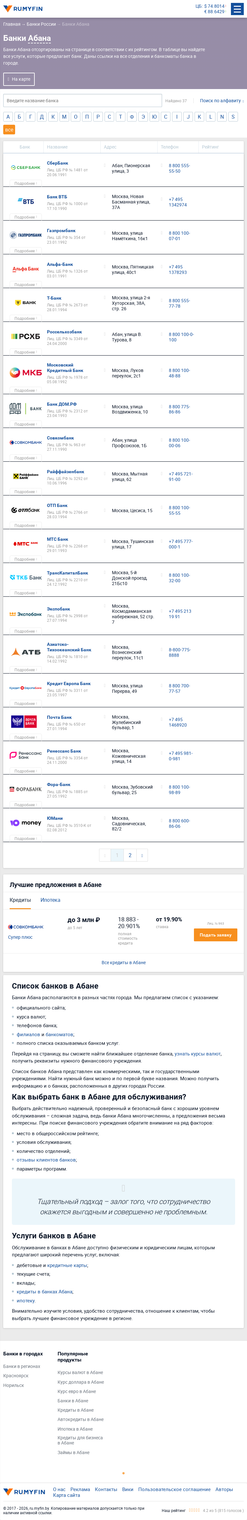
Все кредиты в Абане (124, 962)
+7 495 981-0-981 (181, 756)
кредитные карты (67, 1265)
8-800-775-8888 (180, 652)
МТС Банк (57, 539)
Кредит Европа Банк (69, 683)
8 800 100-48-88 (179, 373)
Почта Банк (59, 717)
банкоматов (59, 1034)
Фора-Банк (58, 784)
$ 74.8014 (214, 6)
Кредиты (20, 899)
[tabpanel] (27, 1371)
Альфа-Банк (60, 264)
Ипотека (50, 899)
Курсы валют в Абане (80, 1372)
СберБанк (57, 163)
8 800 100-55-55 (179, 510)
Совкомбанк (60, 437)
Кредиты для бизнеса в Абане (80, 1440)
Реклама (80, 1489)
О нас (59, 1489)
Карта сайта (66, 1495)
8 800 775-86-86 (179, 409)
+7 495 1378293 (178, 269)
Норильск (13, 1385)
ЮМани (55, 818)
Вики (127, 1489)
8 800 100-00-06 (179, 443)
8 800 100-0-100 (181, 337)
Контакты (106, 1489)
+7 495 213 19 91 (180, 614)
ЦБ (199, 6)
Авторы (224, 1489)
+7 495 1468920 (178, 722)
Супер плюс (20, 937)
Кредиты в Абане (76, 1410)
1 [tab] (123, 1473)
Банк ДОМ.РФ (62, 404)
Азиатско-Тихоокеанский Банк (69, 647)
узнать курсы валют (198, 1053)
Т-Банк (54, 298)
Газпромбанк (61, 230)
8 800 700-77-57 (179, 688)
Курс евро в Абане (77, 1391)
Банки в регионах (21, 1366)
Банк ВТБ (57, 196)
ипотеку (26, 1300)
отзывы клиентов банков (46, 1159)
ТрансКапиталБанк (67, 572)
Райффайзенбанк (65, 471)
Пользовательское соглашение (174, 1489)
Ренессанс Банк (64, 751)
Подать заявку (216, 934)
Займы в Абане (73, 1452)
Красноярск (16, 1376)
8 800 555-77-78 (179, 303)
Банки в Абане (73, 1401)
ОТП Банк (57, 505)
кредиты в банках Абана (44, 1291)
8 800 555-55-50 (179, 168)
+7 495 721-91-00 (181, 476)
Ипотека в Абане (75, 1429)
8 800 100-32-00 (179, 578)
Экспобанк (58, 608)
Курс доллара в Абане (81, 1382)
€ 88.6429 (214, 11)
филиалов (28, 1034)
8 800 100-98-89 (179, 789)
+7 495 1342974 (178, 202)
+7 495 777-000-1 (181, 544)
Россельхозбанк (64, 331)
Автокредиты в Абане (81, 1419)
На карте (21, 79)
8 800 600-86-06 (179, 823)
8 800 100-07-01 (179, 236)
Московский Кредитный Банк (65, 367)
